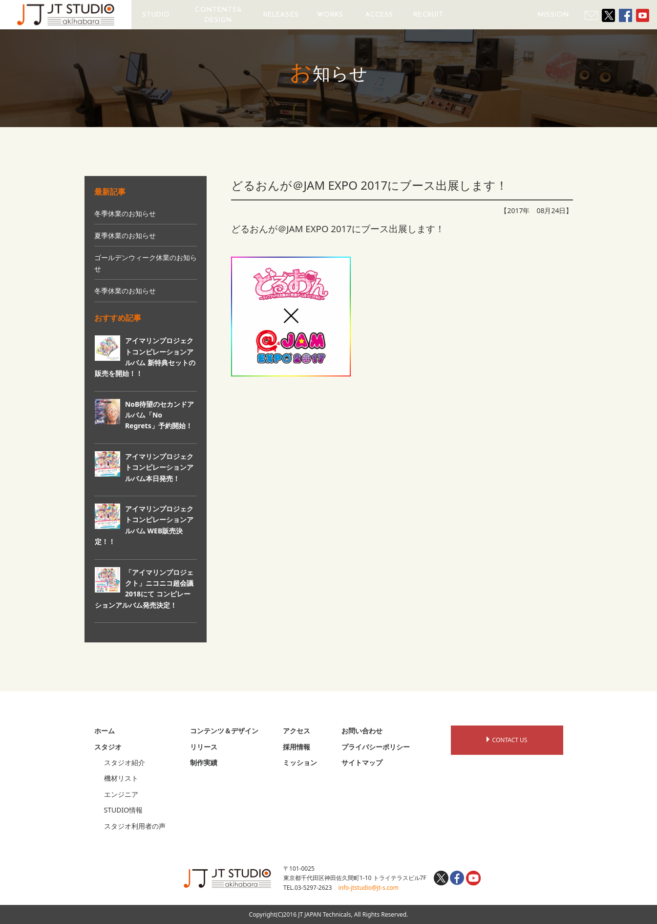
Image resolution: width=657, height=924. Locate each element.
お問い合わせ (361, 730)
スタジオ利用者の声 (135, 826)
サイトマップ (361, 762)
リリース (203, 746)
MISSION (554, 14)
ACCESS (379, 14)
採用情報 (296, 746)
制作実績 (203, 762)
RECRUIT (428, 14)
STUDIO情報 (123, 809)
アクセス (296, 730)
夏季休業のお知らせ (125, 235)
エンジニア (121, 794)
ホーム (104, 730)
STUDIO (156, 14)
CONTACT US (507, 740)
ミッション (300, 762)
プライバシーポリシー (375, 746)
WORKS (330, 14)
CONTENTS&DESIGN (218, 14)
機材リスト (121, 778)
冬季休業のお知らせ (125, 213)
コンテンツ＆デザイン (224, 730)
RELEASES (281, 14)
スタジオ (108, 746)
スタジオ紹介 (124, 762)
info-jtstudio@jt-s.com (368, 887)
